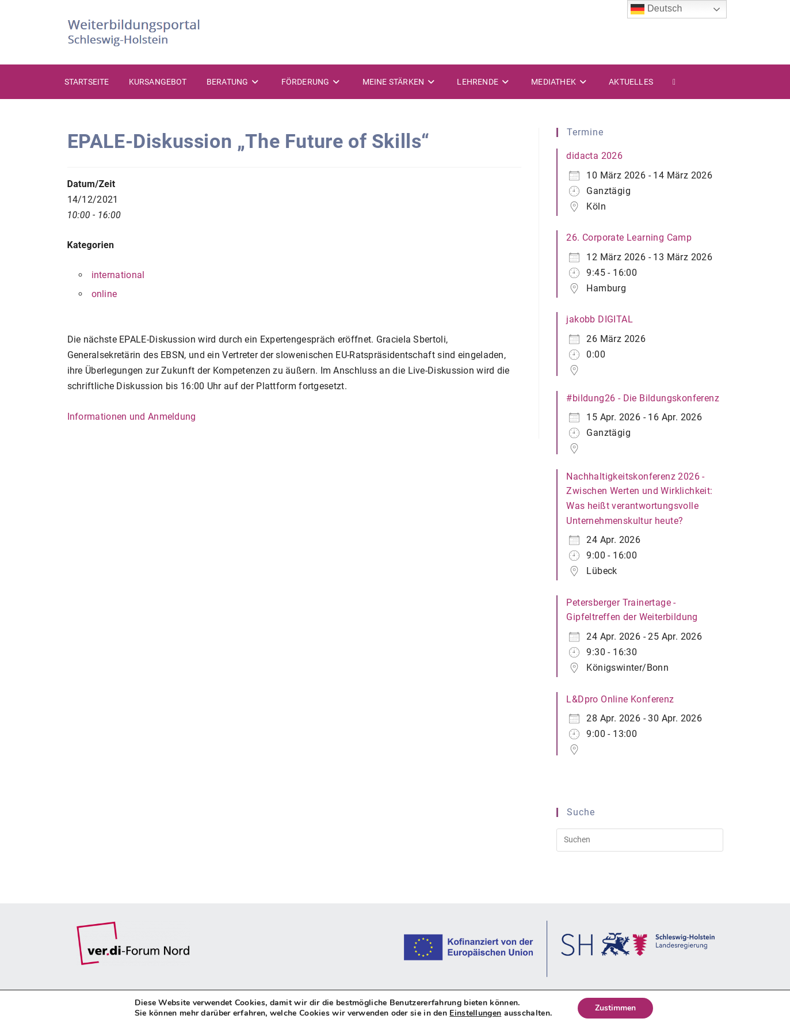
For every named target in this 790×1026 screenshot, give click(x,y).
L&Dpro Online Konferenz (620, 699)
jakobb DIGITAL (599, 319)
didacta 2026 (594, 155)
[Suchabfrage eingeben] (639, 840)
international (118, 274)
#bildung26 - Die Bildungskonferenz (642, 398)
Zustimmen (615, 1007)
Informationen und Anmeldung (131, 416)
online (104, 293)
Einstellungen (475, 1013)
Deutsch (656, 9)
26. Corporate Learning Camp (629, 237)
